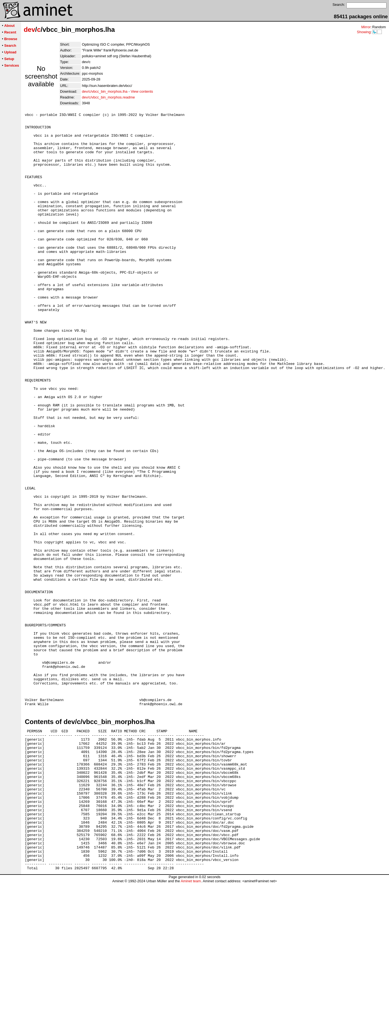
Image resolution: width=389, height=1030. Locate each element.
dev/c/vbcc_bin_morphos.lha (105, 91)
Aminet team (191, 1028)
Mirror (366, 27)
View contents (142, 91)
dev (29, 29)
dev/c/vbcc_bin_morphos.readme (108, 97)
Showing (364, 32)
